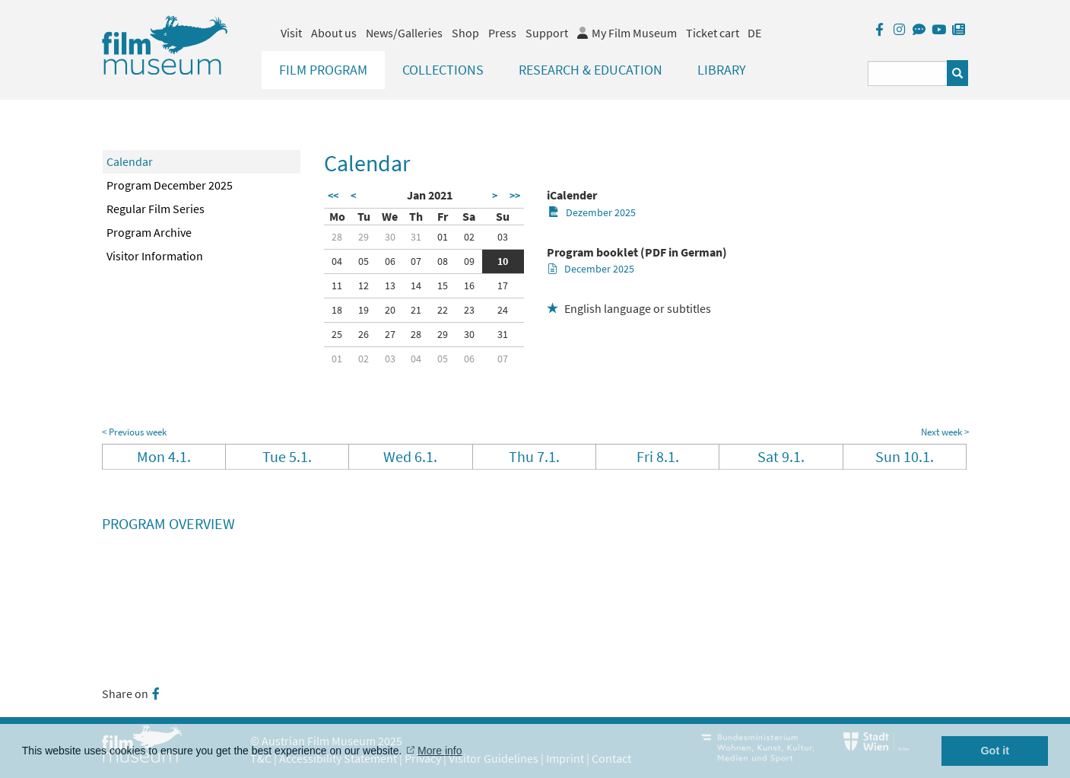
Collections (443, 69)
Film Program (323, 69)
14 (416, 285)
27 (390, 334)
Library (721, 69)
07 (416, 261)
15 (442, 285)
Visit (291, 32)
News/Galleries (404, 32)
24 (502, 310)
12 (363, 285)
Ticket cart (712, 32)
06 (390, 261)
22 (442, 310)
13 (390, 285)
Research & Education (590, 69)
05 (363, 261)
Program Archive (149, 232)
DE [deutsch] (754, 32)
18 (337, 310)
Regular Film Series (155, 208)
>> (515, 195)
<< (333, 195)
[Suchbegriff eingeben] (908, 73)
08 (442, 261)
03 (502, 237)
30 (390, 237)
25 (337, 334)
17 (502, 285)
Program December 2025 (169, 185)
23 (469, 310)
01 (442, 237)
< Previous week (134, 432)
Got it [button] (994, 751)
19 (363, 310)
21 (416, 310)
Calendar (129, 161)
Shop (465, 32)
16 (469, 285)
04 (337, 261)
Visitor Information (154, 255)
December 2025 (591, 269)
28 (337, 237)
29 (363, 237)
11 (337, 285)
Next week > (945, 432)
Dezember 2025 (592, 212)
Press (502, 32)
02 (469, 237)
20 (390, 310)
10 (502, 261)
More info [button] (440, 751)
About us (334, 32)
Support (546, 32)
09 (469, 261)
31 (416, 237)
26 (363, 334)
